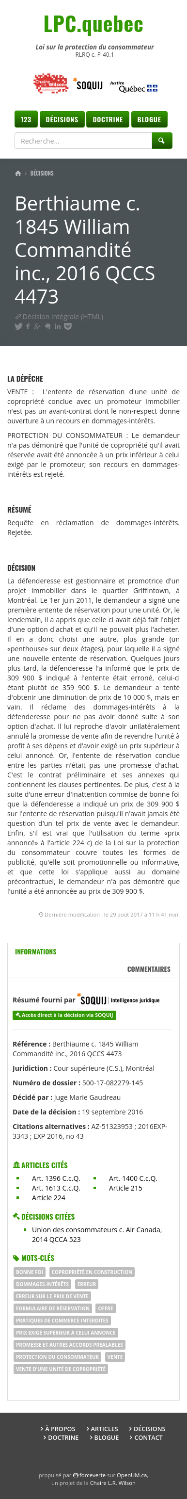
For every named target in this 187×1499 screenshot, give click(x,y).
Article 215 (125, 1188)
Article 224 (48, 1197)
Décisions (62, 119)
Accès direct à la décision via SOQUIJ (67, 1015)
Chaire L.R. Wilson (113, 1482)
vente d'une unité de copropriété (61, 1369)
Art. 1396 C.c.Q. (56, 1178)
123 (26, 119)
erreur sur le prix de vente (52, 1296)
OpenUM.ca (132, 1475)
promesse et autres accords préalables (69, 1344)
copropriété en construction (92, 1272)
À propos (60, 1429)
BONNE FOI (29, 1272)
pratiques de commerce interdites (62, 1320)
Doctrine (108, 119)
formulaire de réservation (53, 1308)
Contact (148, 1438)
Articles (104, 1429)
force (92, 1475)
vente (115, 1357)
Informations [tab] (35, 951)
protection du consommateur (57, 1357)
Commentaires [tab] (149, 969)
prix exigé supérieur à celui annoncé (66, 1332)
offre (105, 1308)
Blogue (149, 119)
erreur (87, 1284)
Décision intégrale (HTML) (59, 316)
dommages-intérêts (42, 1284)
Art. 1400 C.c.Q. (133, 1178)
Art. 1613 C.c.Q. (56, 1188)
